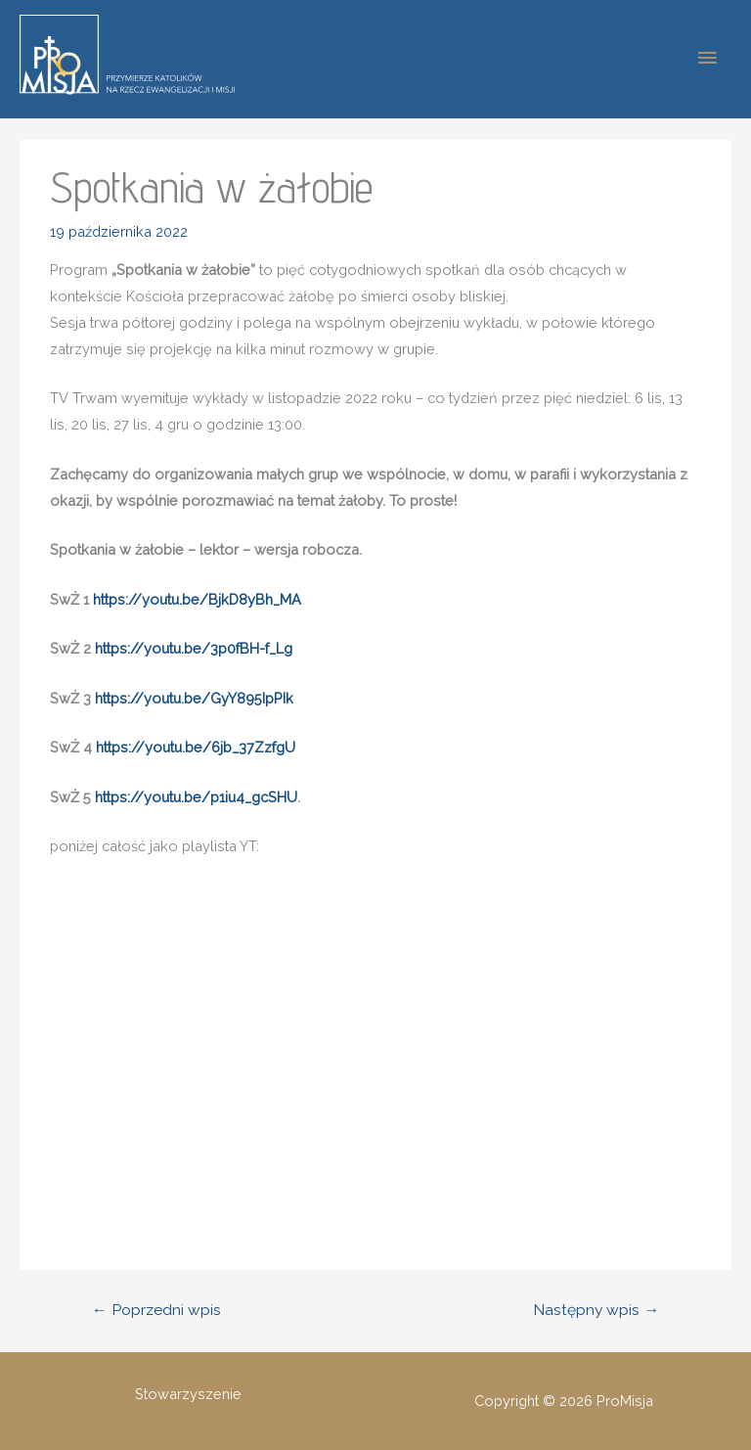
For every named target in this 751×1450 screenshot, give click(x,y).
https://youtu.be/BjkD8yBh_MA (197, 599)
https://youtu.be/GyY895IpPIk (194, 698)
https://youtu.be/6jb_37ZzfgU (195, 747)
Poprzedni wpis (156, 1309)
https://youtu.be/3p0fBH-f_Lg (193, 648)
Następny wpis (596, 1309)
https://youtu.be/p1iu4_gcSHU (196, 797)
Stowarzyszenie (188, 1393)
